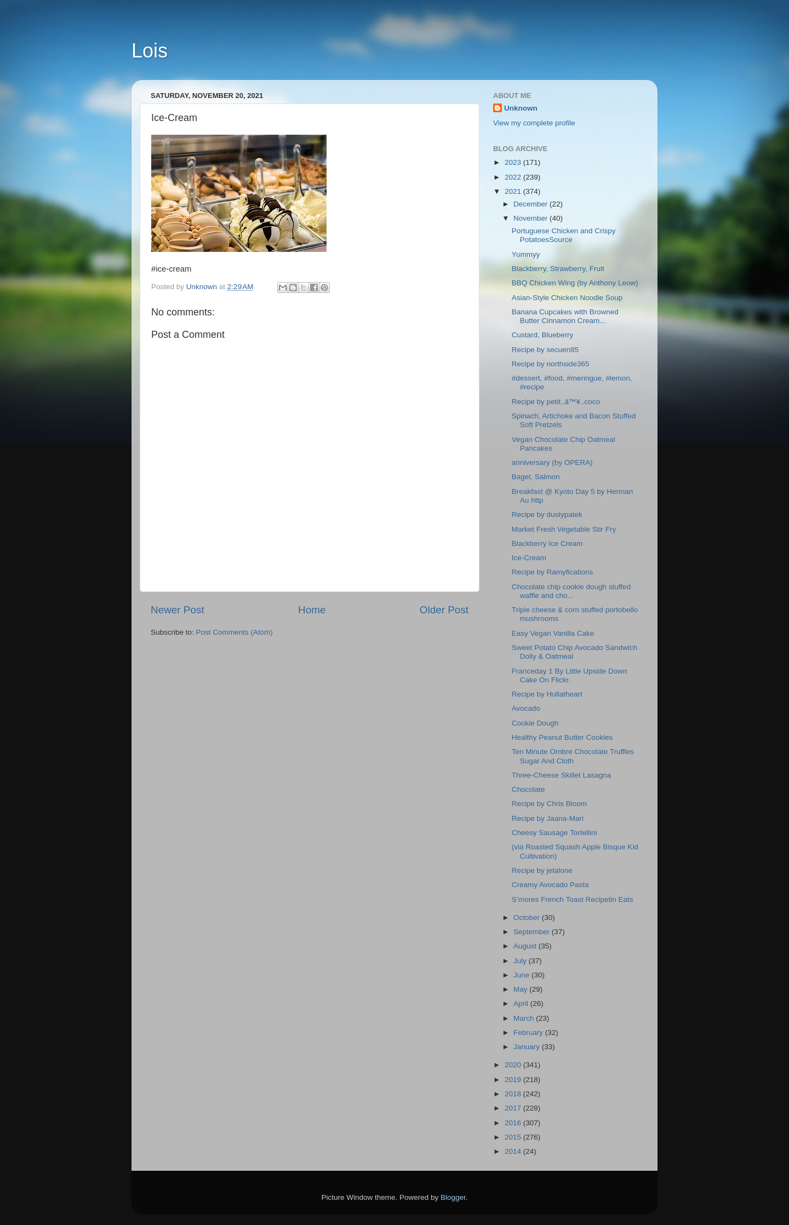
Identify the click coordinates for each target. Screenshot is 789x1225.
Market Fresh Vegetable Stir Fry (564, 529)
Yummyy (528, 254)
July (521, 961)
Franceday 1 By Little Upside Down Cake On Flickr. (569, 675)
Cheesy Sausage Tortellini (554, 833)
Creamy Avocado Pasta (550, 885)
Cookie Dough (535, 723)
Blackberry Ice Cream (547, 543)
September (532, 932)
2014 (514, 1151)
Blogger (453, 1197)
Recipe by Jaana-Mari (548, 818)
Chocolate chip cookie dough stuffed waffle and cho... (571, 591)
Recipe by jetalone (542, 870)
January (527, 1047)
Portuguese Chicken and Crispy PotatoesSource (564, 235)
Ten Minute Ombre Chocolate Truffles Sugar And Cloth (573, 755)
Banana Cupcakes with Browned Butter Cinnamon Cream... (565, 316)
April (521, 1003)
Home (311, 610)
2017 (514, 1108)
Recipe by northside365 (551, 364)
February (529, 1032)
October (527, 917)
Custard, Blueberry (543, 335)
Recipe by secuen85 (545, 350)
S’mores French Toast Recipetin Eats (572, 899)
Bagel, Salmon (536, 477)
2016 (514, 1123)
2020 (514, 1065)
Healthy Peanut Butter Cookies (562, 737)
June (522, 975)
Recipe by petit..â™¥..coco (556, 402)
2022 (514, 177)
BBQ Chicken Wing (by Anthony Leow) (575, 283)
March (524, 1018)
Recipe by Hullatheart (547, 694)
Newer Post (177, 610)
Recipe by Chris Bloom (549, 804)
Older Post (444, 610)
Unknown (521, 108)
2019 (514, 1080)
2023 (514, 162)
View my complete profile (534, 123)
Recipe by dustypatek (547, 514)
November (531, 218)
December (531, 204)
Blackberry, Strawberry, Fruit (558, 268)
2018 (514, 1094)
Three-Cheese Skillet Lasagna (561, 775)
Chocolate (528, 789)
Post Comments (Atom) (234, 632)
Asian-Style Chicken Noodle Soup (567, 298)
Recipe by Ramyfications (552, 572)
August (526, 946)
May (521, 989)
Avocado (526, 708)
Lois (150, 50)
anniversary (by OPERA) (552, 462)
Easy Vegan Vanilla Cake (553, 633)
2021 (514, 191)
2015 (514, 1137)
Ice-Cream (529, 558)
